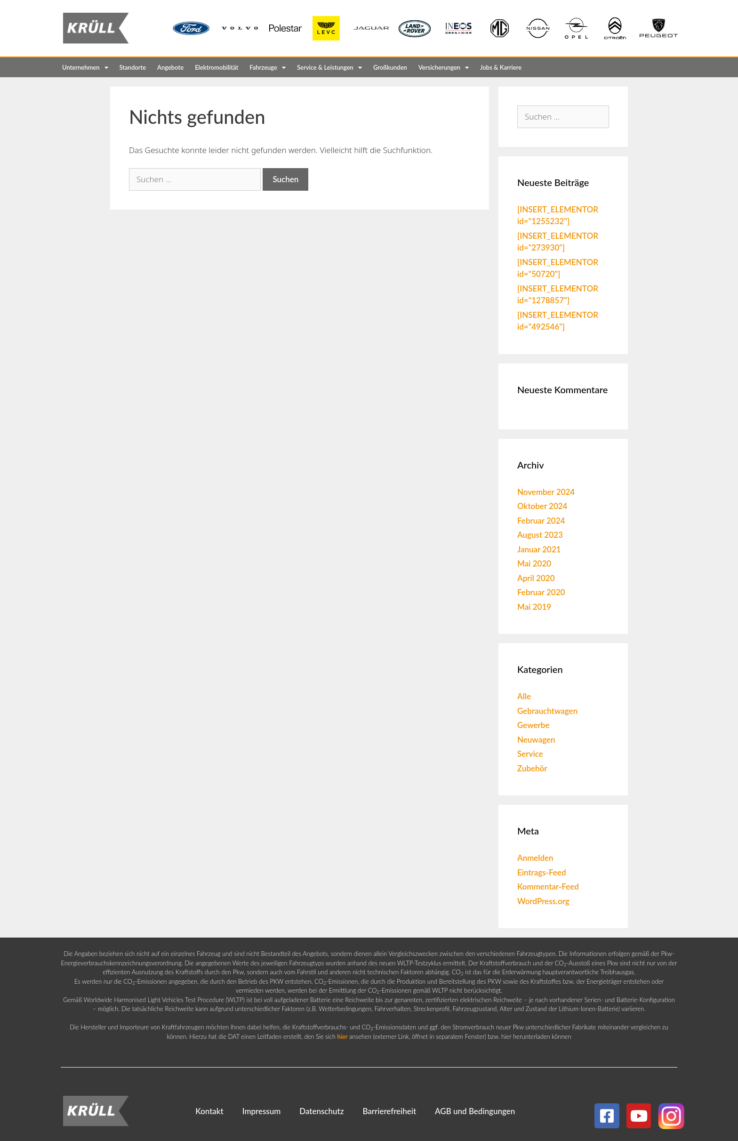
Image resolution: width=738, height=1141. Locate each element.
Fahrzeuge (267, 67)
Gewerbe (533, 725)
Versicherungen (443, 67)
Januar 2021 (539, 549)
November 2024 (546, 492)
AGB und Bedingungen (475, 1111)
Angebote (170, 67)
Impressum (261, 1111)
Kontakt (209, 1111)
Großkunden (390, 67)
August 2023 (540, 535)
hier (342, 1036)
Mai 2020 (534, 563)
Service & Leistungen (329, 67)
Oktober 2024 (542, 506)
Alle (524, 696)
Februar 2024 (541, 521)
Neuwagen (536, 739)
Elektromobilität (216, 67)
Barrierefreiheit (389, 1111)
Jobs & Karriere (500, 67)
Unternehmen (85, 67)
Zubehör (532, 768)
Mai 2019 (534, 607)
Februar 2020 (541, 592)
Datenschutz (321, 1111)
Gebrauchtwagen (547, 711)
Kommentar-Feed (548, 886)
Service (530, 754)
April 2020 (536, 578)
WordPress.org (543, 901)
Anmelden (535, 858)
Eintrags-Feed (541, 872)
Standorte (133, 67)
